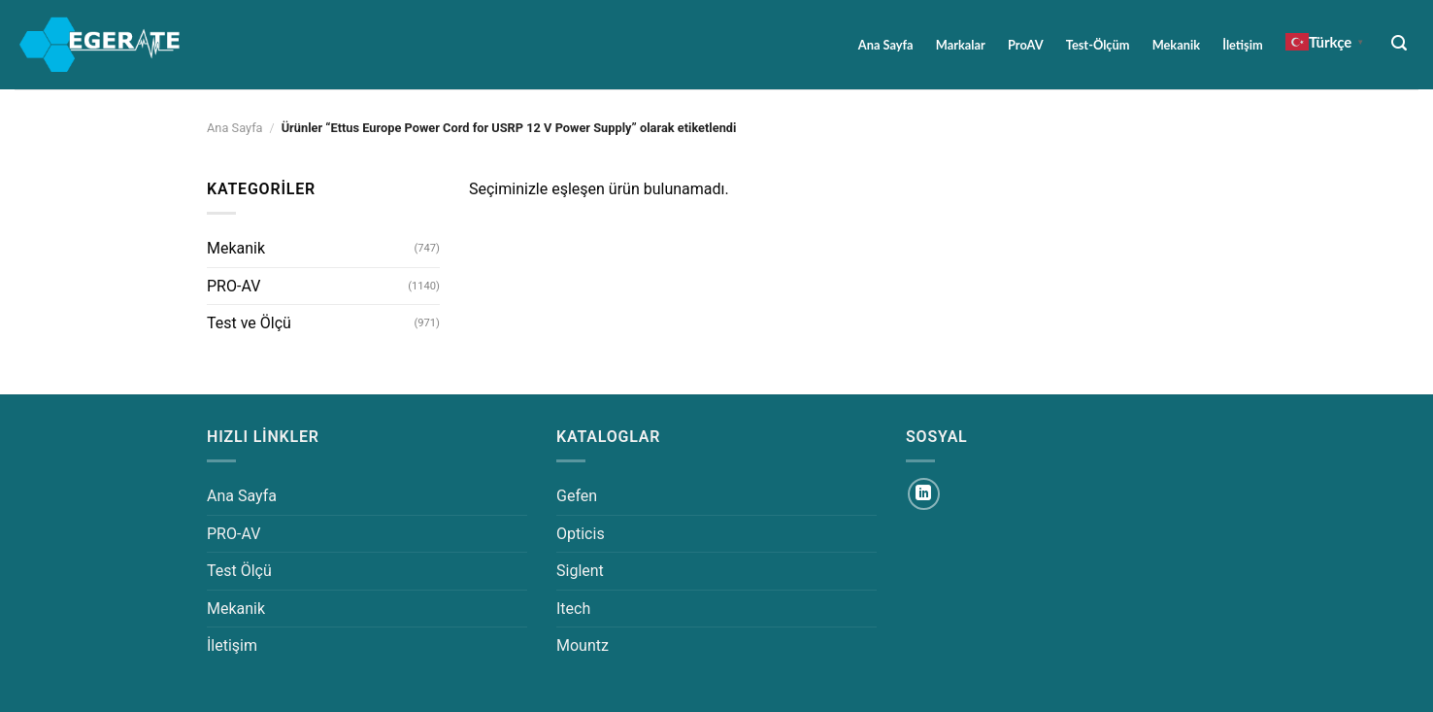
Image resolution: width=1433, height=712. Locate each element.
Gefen (576, 496)
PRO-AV (233, 286)
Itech (573, 608)
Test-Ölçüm (1098, 44)
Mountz (582, 645)
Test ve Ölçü (249, 323)
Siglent (580, 570)
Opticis (580, 534)
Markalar (960, 44)
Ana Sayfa (886, 44)
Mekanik (1176, 44)
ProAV (1026, 44)
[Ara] (1399, 43)
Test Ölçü (239, 570)
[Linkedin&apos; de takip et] (924, 494)
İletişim (1242, 44)
